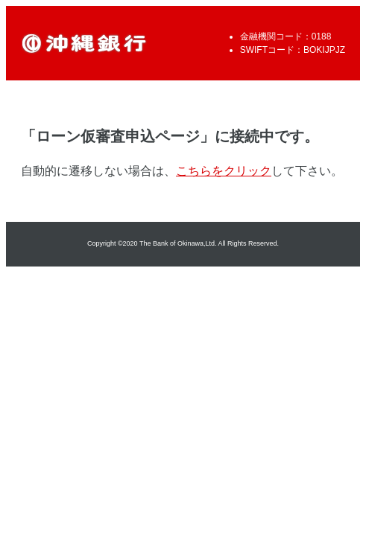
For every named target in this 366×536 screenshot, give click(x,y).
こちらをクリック (223, 171)
